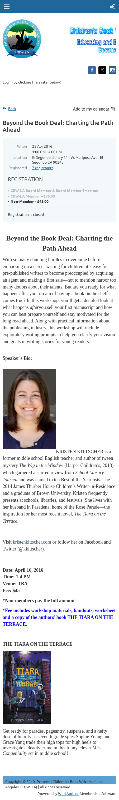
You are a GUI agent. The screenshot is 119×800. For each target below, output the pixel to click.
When (22, 146)
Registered (17, 167)
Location (19, 157)
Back (12, 108)
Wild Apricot (68, 793)
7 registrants (42, 167)
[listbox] (94, 109)
